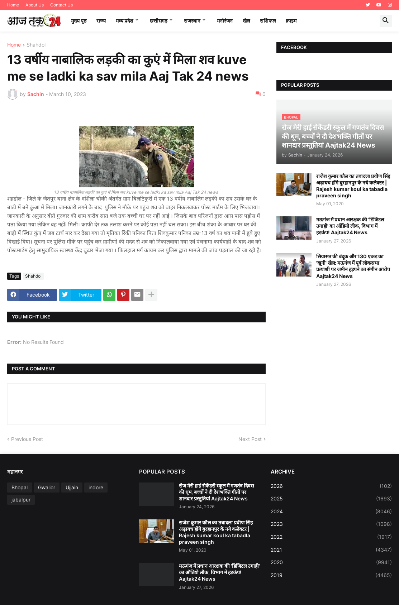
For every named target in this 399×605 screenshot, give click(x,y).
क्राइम (291, 21)
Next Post (250, 439)
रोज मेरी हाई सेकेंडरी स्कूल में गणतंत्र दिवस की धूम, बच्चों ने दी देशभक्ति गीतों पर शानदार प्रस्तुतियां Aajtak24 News (216, 491)
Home (13, 5)
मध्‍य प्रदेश (124, 21)
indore (96, 487)
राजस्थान (192, 21)
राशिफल (268, 21)
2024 (331, 511)
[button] (386, 21)
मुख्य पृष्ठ (78, 21)
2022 (331, 537)
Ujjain (72, 487)
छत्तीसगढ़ (158, 21)
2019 (331, 575)
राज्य (101, 21)
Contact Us (61, 5)
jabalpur (20, 499)
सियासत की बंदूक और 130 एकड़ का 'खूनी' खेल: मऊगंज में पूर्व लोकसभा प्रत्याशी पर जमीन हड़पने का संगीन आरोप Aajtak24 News (353, 266)
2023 (331, 524)
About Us (34, 5)
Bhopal (19, 487)
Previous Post (27, 439)
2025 (331, 498)
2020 (331, 562)
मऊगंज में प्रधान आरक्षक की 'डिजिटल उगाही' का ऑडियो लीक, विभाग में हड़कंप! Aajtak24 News (350, 225)
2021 (331, 549)
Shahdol (36, 45)
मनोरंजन (225, 21)
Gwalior (46, 487)
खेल (246, 21)
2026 (331, 486)
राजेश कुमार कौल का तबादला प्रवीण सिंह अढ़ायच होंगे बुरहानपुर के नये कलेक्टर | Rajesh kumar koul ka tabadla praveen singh (353, 186)
